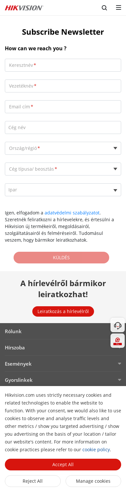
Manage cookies (93, 481)
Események (18, 363)
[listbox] (63, 189)
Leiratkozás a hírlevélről (63, 311)
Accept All (63, 464)
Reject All (33, 481)
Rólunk (13, 331)
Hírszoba (15, 347)
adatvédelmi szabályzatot (72, 213)
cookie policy (96, 449)
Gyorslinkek (19, 380)
